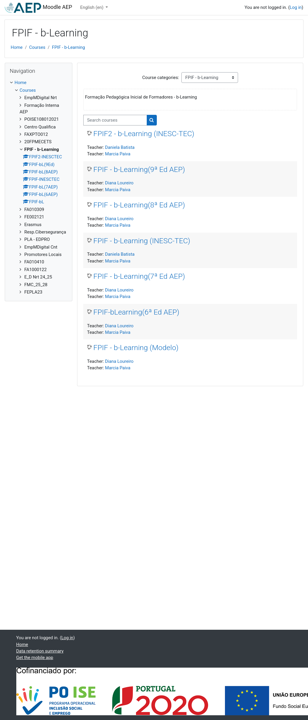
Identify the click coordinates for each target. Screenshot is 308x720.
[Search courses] (115, 120)
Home (17, 47)
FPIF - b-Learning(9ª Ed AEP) (139, 169)
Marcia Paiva (117, 154)
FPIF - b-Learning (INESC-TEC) (141, 240)
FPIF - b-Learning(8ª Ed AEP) (139, 205)
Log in (295, 7)
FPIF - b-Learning (68, 47)
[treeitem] (38, 187)
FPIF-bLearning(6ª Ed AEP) (136, 312)
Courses (37, 47)
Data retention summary (40, 651)
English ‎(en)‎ (92, 7)
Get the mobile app (34, 657)
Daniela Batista (120, 147)
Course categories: (160, 77)
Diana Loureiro (119, 183)
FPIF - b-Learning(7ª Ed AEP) (139, 276)
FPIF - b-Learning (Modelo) (135, 347)
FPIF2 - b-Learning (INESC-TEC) (143, 133)
